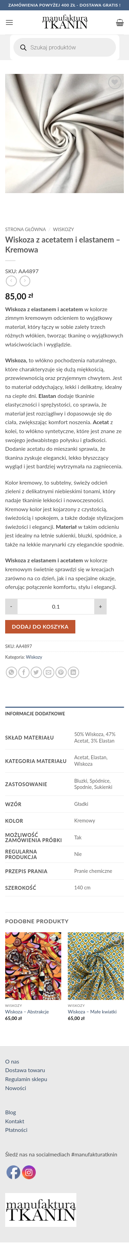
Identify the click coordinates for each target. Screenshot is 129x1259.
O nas (12, 1061)
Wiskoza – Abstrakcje (27, 1011)
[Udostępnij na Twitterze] (36, 672)
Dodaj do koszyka (40, 626)
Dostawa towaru (25, 1070)
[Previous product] (25, 281)
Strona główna (25, 229)
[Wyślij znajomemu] (48, 672)
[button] (9, 22)
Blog (10, 1112)
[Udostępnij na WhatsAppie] (11, 672)
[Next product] (11, 281)
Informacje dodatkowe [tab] (35, 713)
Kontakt (14, 1121)
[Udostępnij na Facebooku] (24, 672)
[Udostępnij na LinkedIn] (73, 672)
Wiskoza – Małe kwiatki (92, 1011)
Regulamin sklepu (26, 1079)
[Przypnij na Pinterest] (61, 672)
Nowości (15, 1088)
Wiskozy (63, 229)
